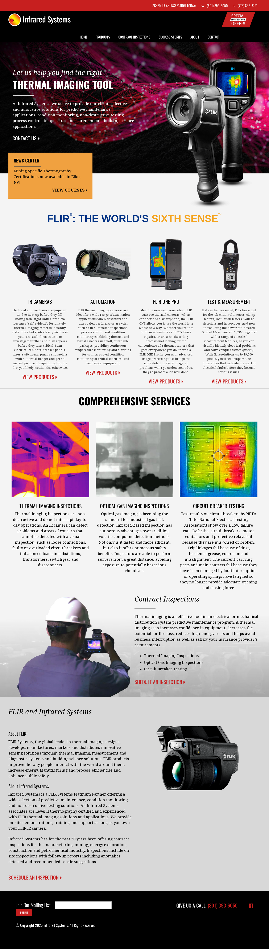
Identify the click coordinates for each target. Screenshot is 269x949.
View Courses (69, 190)
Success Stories (170, 37)
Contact (214, 37)
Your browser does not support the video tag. (197, 758)
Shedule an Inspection (159, 681)
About (194, 37)
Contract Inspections (134, 37)
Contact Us (26, 138)
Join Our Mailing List (33, 905)
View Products (39, 377)
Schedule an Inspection (35, 877)
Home (83, 37)
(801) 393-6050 (222, 905)
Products (103, 37)
